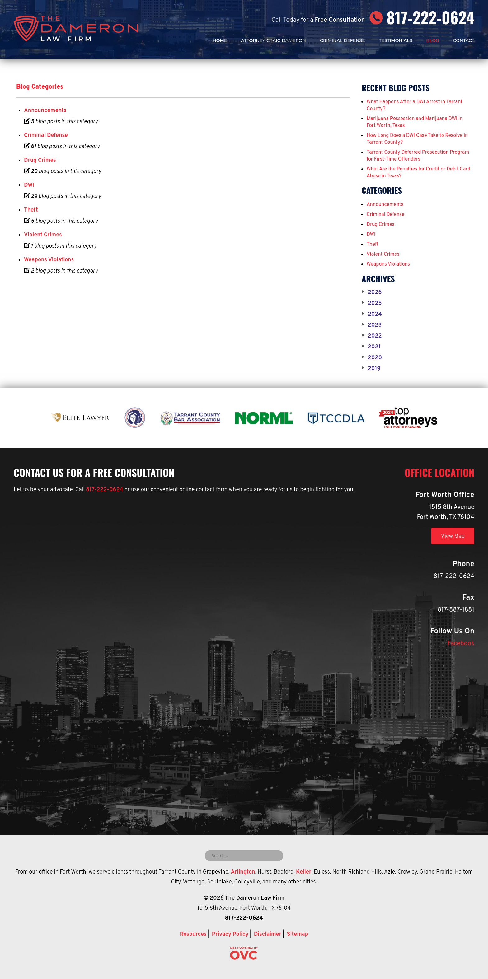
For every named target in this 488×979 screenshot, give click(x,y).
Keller (303, 872)
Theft (31, 210)
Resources (193, 934)
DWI (29, 185)
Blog (432, 40)
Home (220, 40)
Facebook (461, 644)
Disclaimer (267, 934)
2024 (372, 314)
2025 (372, 304)
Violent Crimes (43, 235)
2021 (371, 347)
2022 (372, 336)
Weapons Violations (49, 259)
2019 (371, 369)
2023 (372, 325)
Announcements (45, 110)
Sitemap (297, 934)
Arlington (243, 872)
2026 (372, 293)
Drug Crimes (40, 160)
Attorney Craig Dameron (273, 40)
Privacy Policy (230, 934)
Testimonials (395, 40)
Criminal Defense (342, 40)
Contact (463, 40)
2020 (372, 358)
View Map (453, 536)
